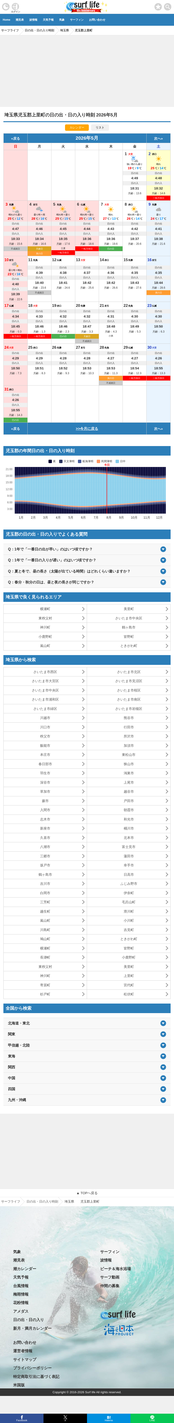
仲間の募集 (109, 1286)
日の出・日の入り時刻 (42, 1201)
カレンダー (77, 127)
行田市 (129, 727)
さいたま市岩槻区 (128, 709)
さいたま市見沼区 (128, 681)
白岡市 (45, 893)
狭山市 (129, 764)
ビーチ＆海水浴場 (115, 1269)
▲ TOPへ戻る (87, 1193)
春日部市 (45, 764)
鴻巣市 (129, 773)
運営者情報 (22, 1351)
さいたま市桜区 (129, 690)
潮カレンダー (24, 1269)
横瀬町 (45, 609)
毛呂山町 (128, 902)
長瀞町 (45, 957)
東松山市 (128, 755)
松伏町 (129, 994)
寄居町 (45, 985)
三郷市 (45, 856)
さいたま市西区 (45, 672)
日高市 (129, 874)
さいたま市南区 (129, 699)
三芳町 (45, 902)
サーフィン (77, 19)
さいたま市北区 (129, 672)
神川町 (45, 627)
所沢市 (129, 736)
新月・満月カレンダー (32, 1328)
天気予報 (48, 19)
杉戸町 (45, 994)
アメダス (21, 1311)
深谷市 (45, 782)
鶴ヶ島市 (128, 627)
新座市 (45, 828)
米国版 (19, 1385)
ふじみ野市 (128, 884)
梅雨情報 (21, 1294)
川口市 (45, 727)
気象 (62, 19)
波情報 (33, 19)
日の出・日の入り (28, 1320)
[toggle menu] (167, 5)
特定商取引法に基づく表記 (36, 1377)
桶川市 (129, 828)
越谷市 (129, 791)
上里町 (129, 976)
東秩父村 (45, 618)
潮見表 (20, 19)
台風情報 (21, 1286)
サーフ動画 (109, 1277)
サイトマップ (24, 1359)
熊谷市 (129, 718)
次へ (157, 138)
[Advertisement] (87, 69)
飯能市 (45, 745)
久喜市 (45, 838)
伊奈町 (129, 893)
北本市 (129, 838)
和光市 (129, 819)
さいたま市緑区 (45, 709)
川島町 (45, 930)
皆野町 (129, 636)
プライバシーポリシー (32, 1368)
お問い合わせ (97, 19)
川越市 (45, 718)
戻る (16, 138)
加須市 (129, 745)
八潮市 (45, 847)
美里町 (129, 609)
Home (6, 19)
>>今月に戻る (87, 429)
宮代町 (129, 985)
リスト (100, 127)
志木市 (45, 819)
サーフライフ (10, 1201)
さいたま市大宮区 (45, 681)
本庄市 (45, 755)
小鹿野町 (45, 636)
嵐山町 (45, 646)
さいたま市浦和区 (45, 699)
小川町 (129, 920)
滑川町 (129, 911)
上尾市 (129, 782)
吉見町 (129, 930)
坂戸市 (45, 865)
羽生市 (45, 773)
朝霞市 (129, 810)
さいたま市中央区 (128, 618)
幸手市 (129, 865)
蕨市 (45, 801)
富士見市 (128, 847)
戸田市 (129, 801)
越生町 (45, 911)
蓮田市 (129, 856)
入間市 (45, 810)
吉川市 (45, 884)
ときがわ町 (128, 646)
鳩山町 (45, 939)
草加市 (45, 791)
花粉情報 (21, 1303)
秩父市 (45, 736)
